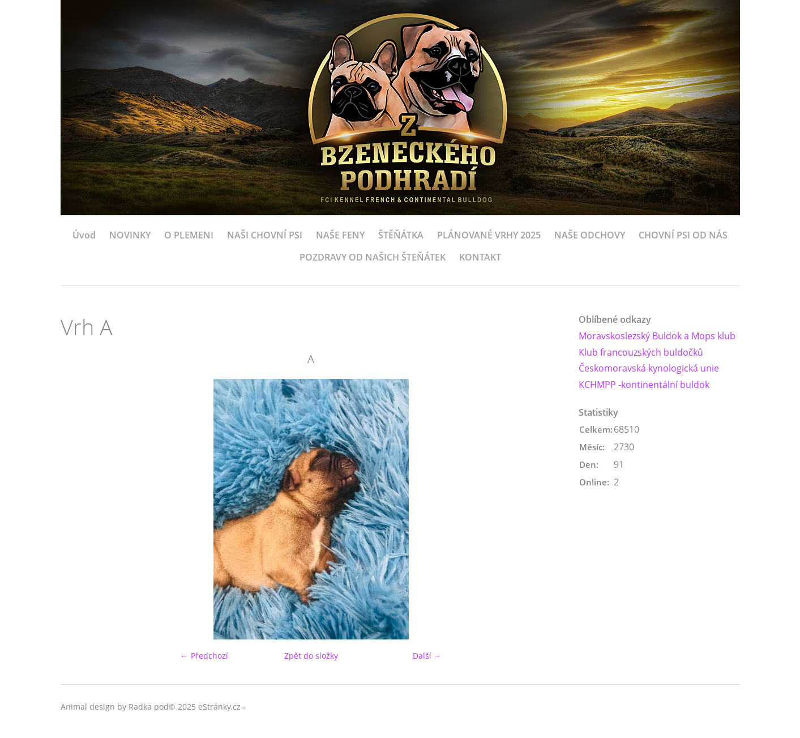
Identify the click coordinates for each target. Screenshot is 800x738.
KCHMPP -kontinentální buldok (644, 384)
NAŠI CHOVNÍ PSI (264, 235)
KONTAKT (480, 257)
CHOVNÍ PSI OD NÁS (683, 235)
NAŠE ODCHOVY (589, 235)
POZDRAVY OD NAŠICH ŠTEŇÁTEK (373, 257)
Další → (427, 655)
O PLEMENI (188, 235)
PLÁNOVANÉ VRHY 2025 (489, 235)
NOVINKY (130, 235)
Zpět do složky (311, 655)
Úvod (84, 235)
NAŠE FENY (340, 235)
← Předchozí (204, 655)
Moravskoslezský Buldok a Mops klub (657, 336)
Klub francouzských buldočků (641, 352)
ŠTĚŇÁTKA (400, 235)
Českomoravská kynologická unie (649, 368)
